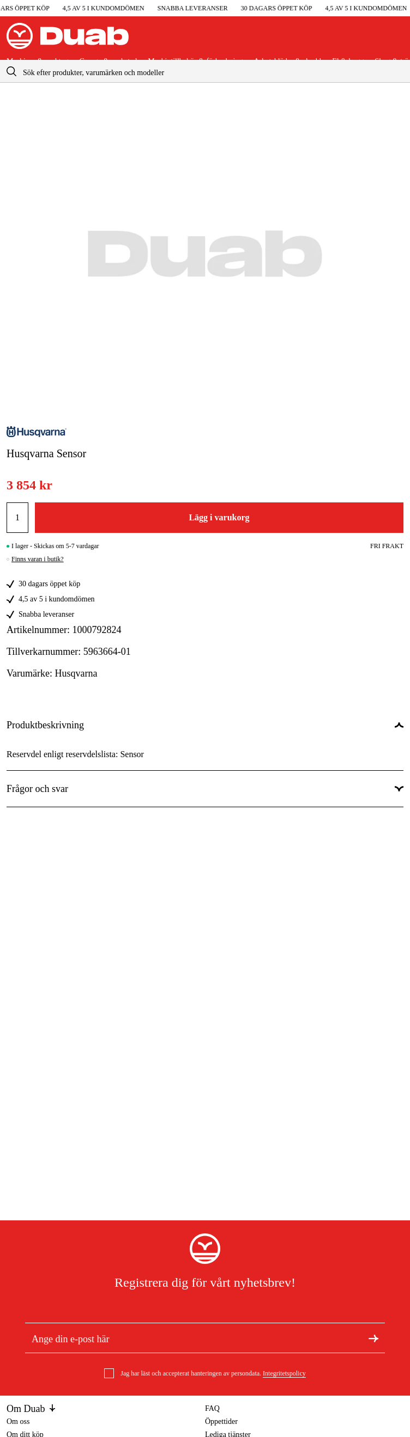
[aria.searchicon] (11, 71)
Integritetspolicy (284, 1373)
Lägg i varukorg (219, 517)
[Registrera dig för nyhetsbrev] (373, 1338)
